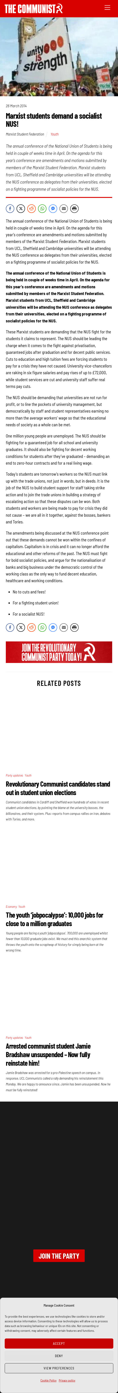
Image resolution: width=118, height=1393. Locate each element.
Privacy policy (67, 1380)
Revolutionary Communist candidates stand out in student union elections (58, 787)
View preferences (59, 1368)
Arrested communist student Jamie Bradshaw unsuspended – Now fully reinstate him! (48, 1054)
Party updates (14, 775)
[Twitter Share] (21, 208)
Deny (59, 1356)
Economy (11, 906)
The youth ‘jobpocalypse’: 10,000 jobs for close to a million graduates (54, 918)
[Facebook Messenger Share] (53, 208)
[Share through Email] (63, 208)
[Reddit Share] (31, 208)
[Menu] (107, 7)
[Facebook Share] (10, 208)
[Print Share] (74, 208)
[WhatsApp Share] (42, 208)
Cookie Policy (48, 1380)
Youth (55, 133)
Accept (59, 1343)
